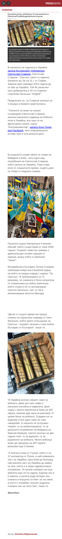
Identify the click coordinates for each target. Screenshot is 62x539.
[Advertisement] (31, 147)
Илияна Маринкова (26, 534)
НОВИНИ (7, 10)
